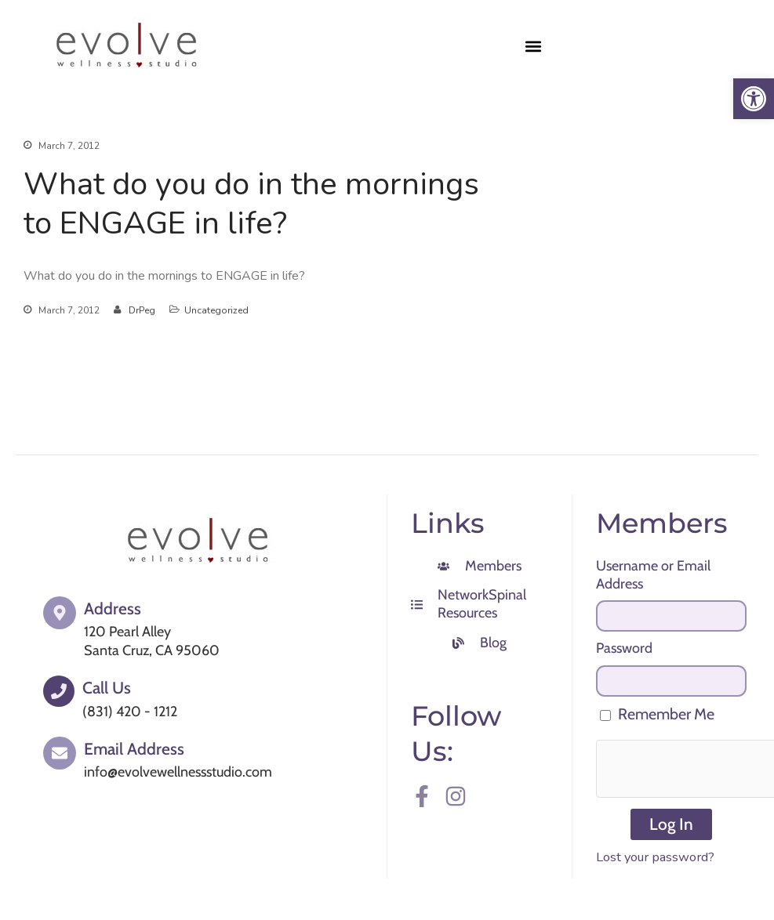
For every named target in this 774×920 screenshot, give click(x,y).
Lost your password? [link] (655, 857)
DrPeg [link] (142, 310)
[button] (534, 46)
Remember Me (657, 713)
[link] (753, 98)
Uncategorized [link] (216, 310)
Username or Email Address (653, 574)
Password (624, 648)
